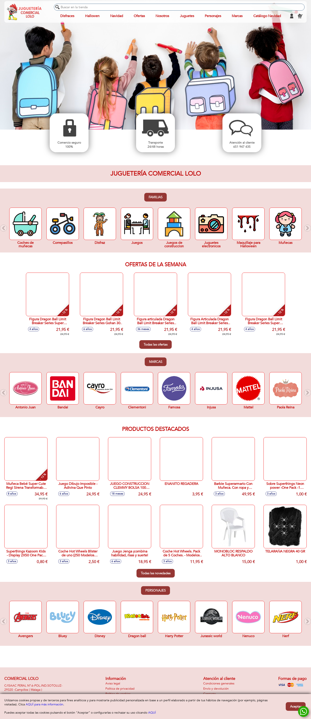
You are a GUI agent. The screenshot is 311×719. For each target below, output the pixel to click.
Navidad (116, 16)
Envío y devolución (216, 689)
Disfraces (67, 16)
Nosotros (162, 16)
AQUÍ (152, 713)
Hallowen (92, 16)
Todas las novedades (155, 573)
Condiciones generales (218, 683)
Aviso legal (112, 683)
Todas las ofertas (155, 344)
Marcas (155, 362)
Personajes (155, 590)
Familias (155, 197)
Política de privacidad (120, 689)
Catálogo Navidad (267, 16)
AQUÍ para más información (44, 704)
